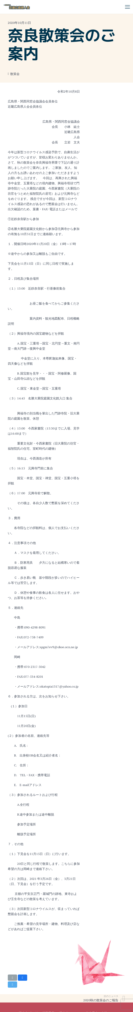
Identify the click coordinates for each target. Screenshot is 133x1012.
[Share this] (22, 978)
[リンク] (17, 7)
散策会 (15, 74)
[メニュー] (127, 7)
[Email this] (12, 978)
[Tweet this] (12, 984)
